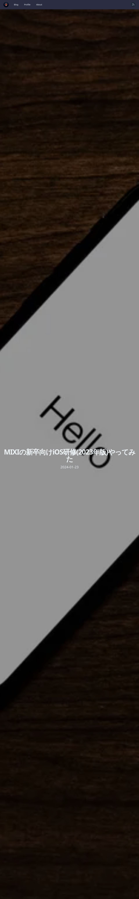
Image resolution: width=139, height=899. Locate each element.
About (39, 4)
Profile (27, 4)
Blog (16, 4)
